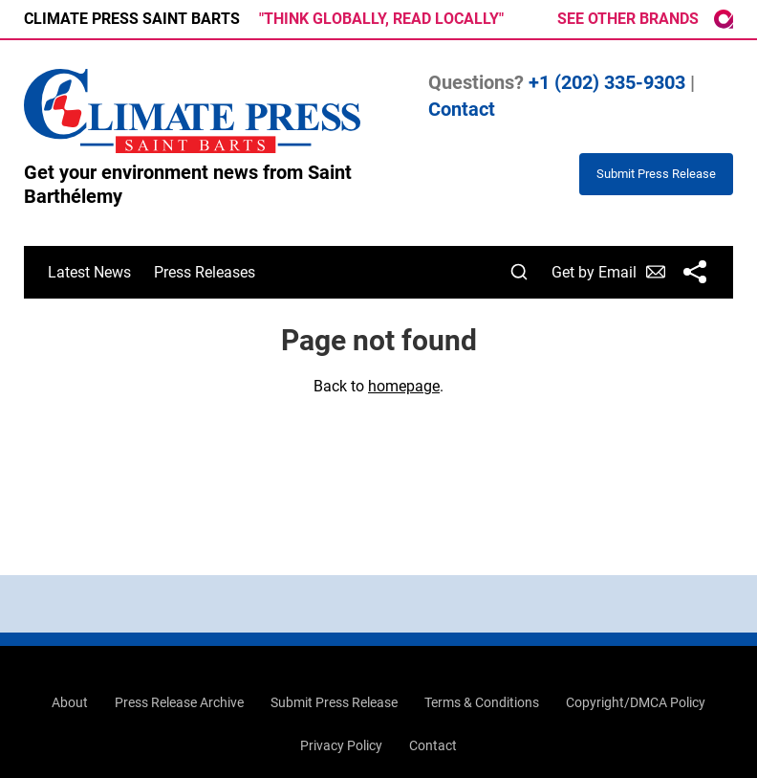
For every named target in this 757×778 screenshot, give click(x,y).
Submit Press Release (334, 702)
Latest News (89, 272)
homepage (404, 386)
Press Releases (204, 272)
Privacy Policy (341, 745)
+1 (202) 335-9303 (607, 82)
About (70, 702)
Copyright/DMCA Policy (635, 702)
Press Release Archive (179, 702)
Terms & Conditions (481, 702)
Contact (461, 109)
